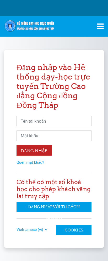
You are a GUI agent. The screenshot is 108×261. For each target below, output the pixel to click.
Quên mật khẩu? (30, 162)
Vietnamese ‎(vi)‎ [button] (30, 229)
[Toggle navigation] (100, 26)
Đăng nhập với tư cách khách (54, 208)
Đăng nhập (34, 150)
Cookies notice (74, 231)
